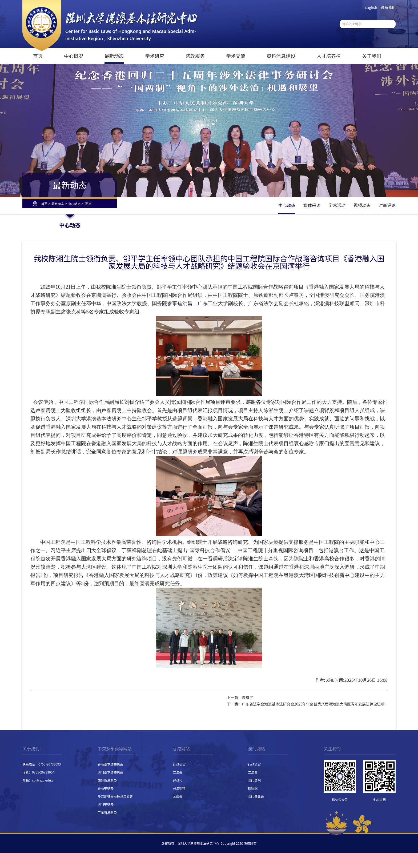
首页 (38, 55)
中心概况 (73, 55)
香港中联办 (106, 788)
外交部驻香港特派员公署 (115, 796)
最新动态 (114, 55)
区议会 (177, 796)
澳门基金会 (256, 796)
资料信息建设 (281, 55)
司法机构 (179, 788)
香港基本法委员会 (110, 764)
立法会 (177, 772)
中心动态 (74, 203)
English (370, 7)
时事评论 (387, 205)
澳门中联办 (106, 804)
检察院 (253, 788)
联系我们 (388, 7)
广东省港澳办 (107, 812)
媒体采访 (311, 205)
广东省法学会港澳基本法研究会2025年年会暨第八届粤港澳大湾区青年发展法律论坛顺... (315, 704)
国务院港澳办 (107, 780)
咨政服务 (195, 55)
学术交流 (235, 55)
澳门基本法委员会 (110, 772)
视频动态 (362, 205)
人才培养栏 (329, 55)
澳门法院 (254, 780)
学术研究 (154, 55)
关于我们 (371, 55)
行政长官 (179, 764)
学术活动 (336, 205)
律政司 (177, 780)
